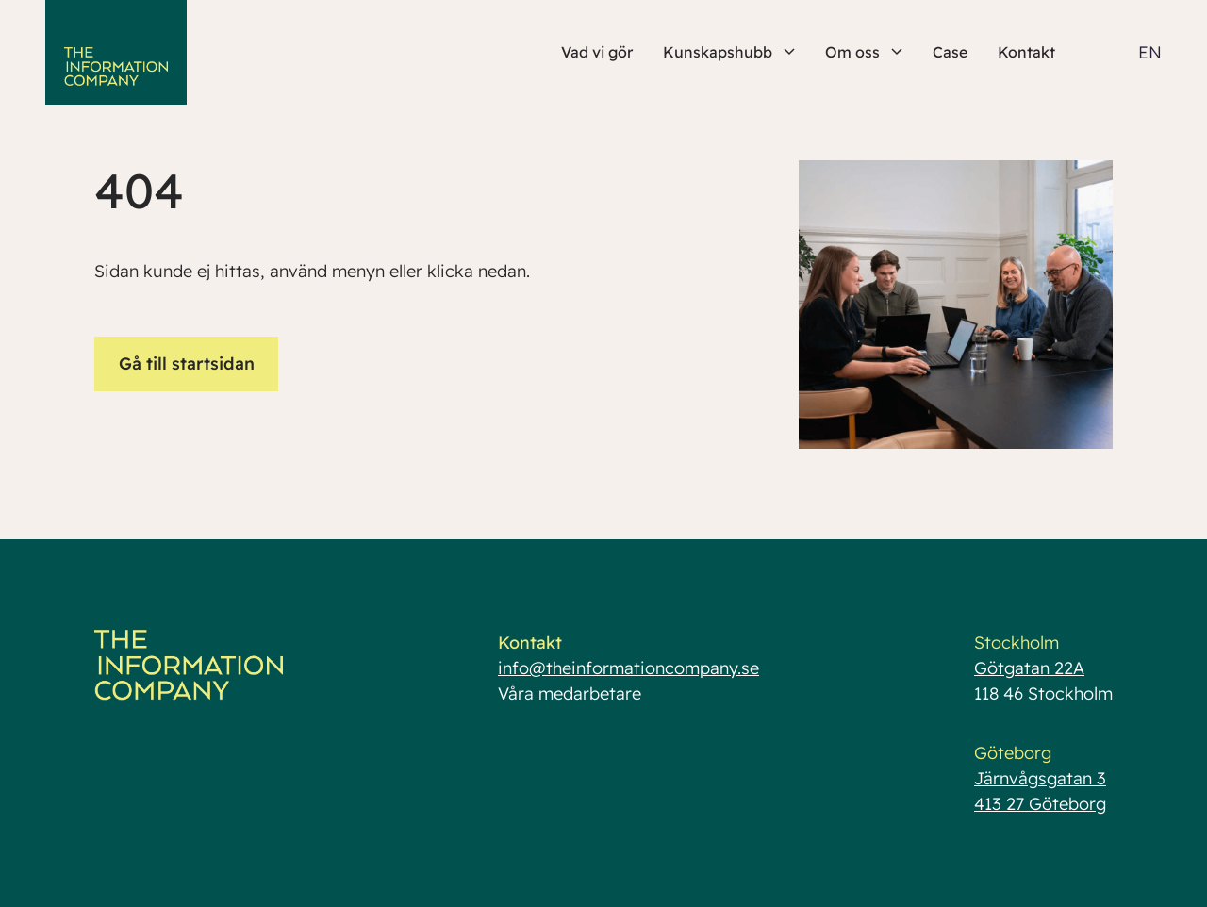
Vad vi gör (597, 51)
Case (950, 51)
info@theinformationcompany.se (628, 668)
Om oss (863, 51)
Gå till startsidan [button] (187, 363)
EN (1150, 52)
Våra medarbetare (569, 693)
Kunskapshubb (729, 51)
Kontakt (1026, 51)
